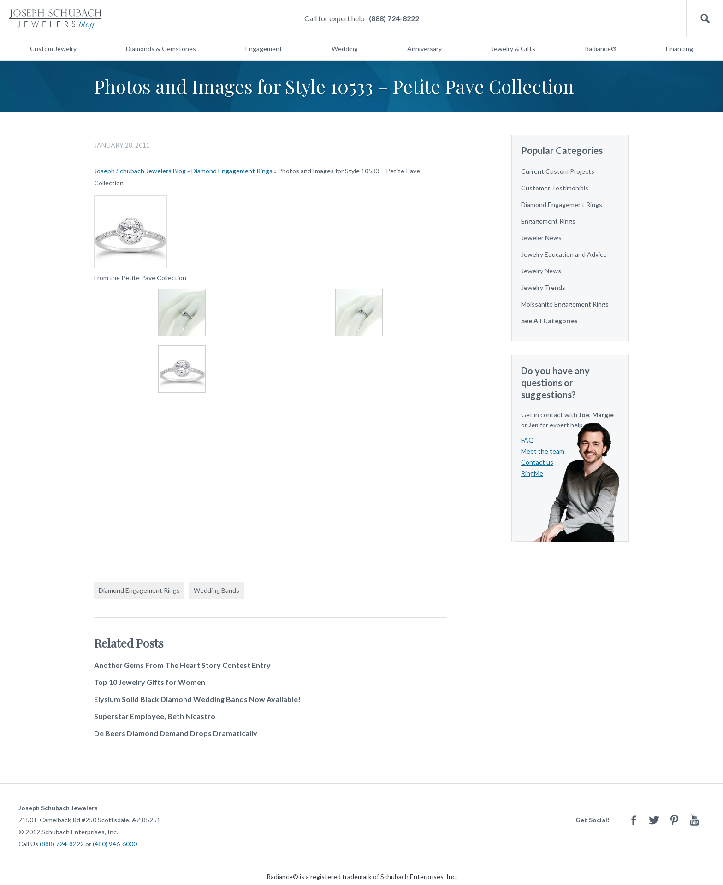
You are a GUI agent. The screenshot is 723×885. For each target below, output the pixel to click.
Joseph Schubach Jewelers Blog (140, 171)
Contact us (537, 462)
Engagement (263, 49)
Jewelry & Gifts (513, 49)
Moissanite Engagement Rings (565, 304)
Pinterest (674, 820)
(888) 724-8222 (394, 18)
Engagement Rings (548, 221)
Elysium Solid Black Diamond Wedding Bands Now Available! (197, 699)
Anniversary (424, 49)
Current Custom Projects (557, 171)
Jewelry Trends (543, 287)
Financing (679, 49)
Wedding (345, 49)
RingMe (532, 473)
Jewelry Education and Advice (564, 254)
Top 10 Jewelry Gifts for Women (149, 682)
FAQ (527, 440)
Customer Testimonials (554, 188)
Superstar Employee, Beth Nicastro (154, 716)
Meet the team (542, 451)
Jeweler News (541, 238)
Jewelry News (541, 271)
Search (705, 19)
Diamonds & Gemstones (161, 49)
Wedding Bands (216, 590)
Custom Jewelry (53, 49)
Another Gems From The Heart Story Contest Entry (182, 665)
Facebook (633, 820)
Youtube (694, 820)
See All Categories (549, 320)
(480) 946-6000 (115, 844)
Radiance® (600, 49)
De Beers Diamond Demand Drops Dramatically (175, 733)
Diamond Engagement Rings (232, 171)
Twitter (654, 820)
